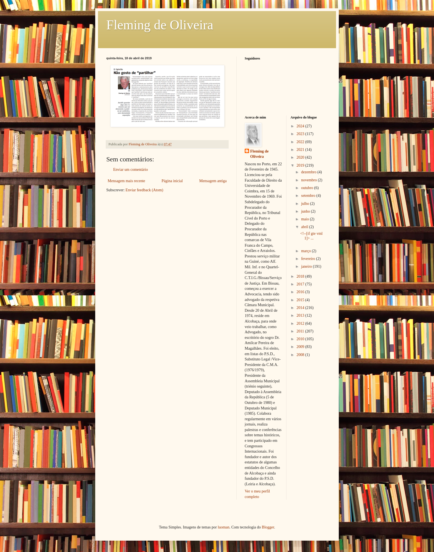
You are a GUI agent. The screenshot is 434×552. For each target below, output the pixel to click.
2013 (300, 315)
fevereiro (308, 259)
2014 (300, 308)
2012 (300, 323)
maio (305, 219)
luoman (223, 527)
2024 (300, 126)
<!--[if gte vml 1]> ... (311, 235)
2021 (300, 150)
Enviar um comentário (130, 169)
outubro (307, 188)
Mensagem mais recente (126, 181)
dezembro (309, 172)
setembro (308, 196)
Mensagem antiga (213, 181)
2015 (300, 300)
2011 (300, 331)
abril (305, 227)
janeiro (307, 266)
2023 (300, 134)
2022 (300, 142)
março (306, 251)
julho (305, 204)
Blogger (268, 527)
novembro (309, 180)
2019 (300, 165)
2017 (300, 284)
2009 (300, 347)
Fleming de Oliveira (159, 24)
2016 (300, 292)
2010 (300, 339)
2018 (300, 276)
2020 (300, 157)
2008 (300, 355)
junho (306, 211)
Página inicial (172, 181)
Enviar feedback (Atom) (144, 190)
